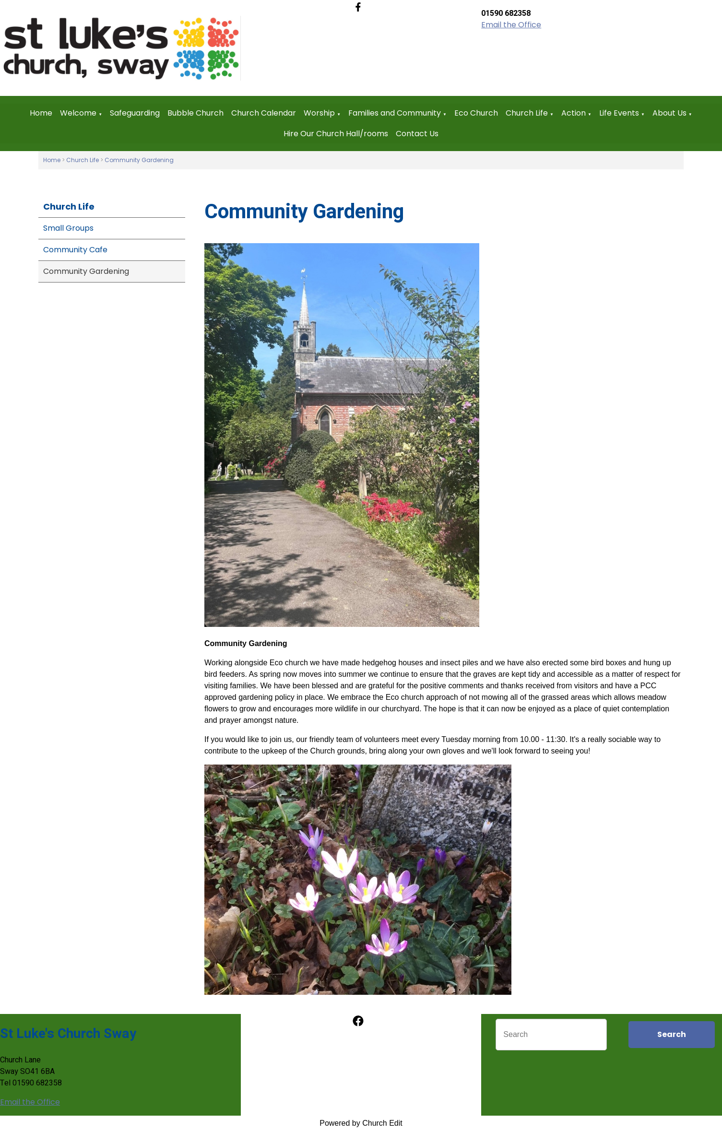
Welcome (78, 112)
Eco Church (476, 112)
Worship (319, 112)
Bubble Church (195, 112)
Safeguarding (135, 112)
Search (671, 1034)
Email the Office (511, 24)
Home (41, 112)
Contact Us (417, 133)
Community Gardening (139, 160)
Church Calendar (263, 112)
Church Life (527, 112)
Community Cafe (75, 249)
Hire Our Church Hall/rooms (336, 133)
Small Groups (68, 228)
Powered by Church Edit (361, 1123)
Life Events (619, 112)
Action (573, 112)
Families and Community (394, 112)
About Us (669, 112)
